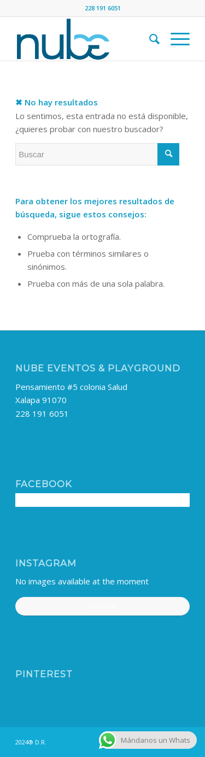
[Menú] (175, 39)
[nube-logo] (85, 39)
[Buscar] (149, 39)
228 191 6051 (42, 413)
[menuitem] (149, 39)
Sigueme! (102, 606)
